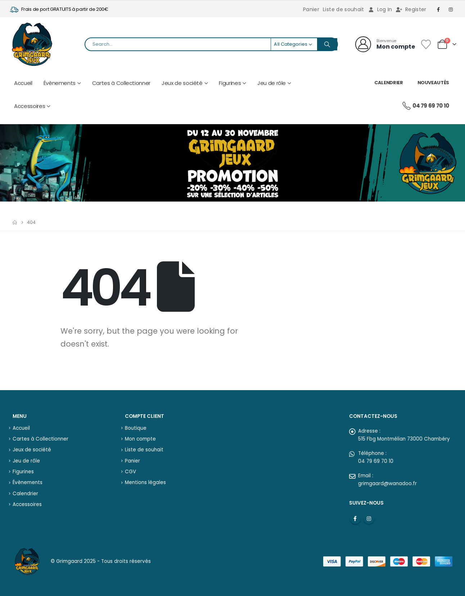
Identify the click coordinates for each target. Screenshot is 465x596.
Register (411, 9)
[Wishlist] (426, 44)
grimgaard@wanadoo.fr (387, 483)
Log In (380, 9)
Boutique (135, 428)
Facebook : (355, 518)
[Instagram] (451, 9)
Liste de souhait (343, 9)
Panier (311, 9)
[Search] (327, 44)
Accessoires (29, 106)
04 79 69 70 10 (425, 106)
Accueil (23, 83)
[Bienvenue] (385, 44)
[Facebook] (439, 9)
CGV (130, 471)
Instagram (369, 518)
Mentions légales (145, 482)
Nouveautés (433, 82)
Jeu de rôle (271, 83)
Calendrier (388, 82)
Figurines (230, 83)
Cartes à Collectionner (121, 83)
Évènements (60, 83)
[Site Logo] (32, 44)
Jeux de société (182, 83)
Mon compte (140, 438)
